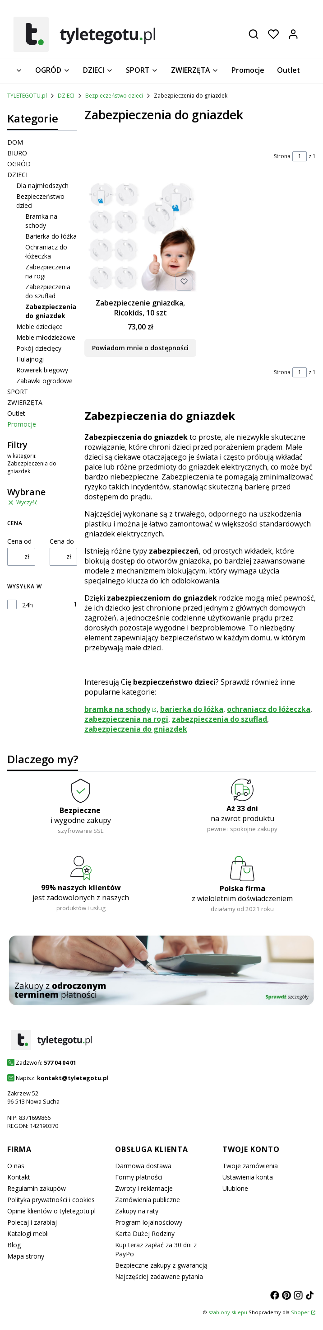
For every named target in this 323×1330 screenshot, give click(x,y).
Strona (282, 156)
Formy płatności (138, 1177)
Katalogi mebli (28, 1233)
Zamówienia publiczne (147, 1199)
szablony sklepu (227, 1312)
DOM (15, 142)
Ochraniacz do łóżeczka (46, 251)
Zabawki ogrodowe (44, 380)
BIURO (17, 153)
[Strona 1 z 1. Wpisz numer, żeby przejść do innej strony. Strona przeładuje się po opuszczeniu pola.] (299, 156)
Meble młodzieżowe (45, 337)
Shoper (300, 1312)
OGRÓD (19, 164)
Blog (14, 1245)
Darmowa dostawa (143, 1165)
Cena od (19, 541)
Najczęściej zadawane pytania (159, 1276)
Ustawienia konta (247, 1177)
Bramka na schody (41, 221)
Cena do (62, 541)
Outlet (16, 413)
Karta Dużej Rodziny (145, 1233)
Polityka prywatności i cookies (51, 1199)
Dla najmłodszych (42, 185)
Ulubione (235, 1188)
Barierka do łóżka (51, 236)
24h (27, 605)
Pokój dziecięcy (38, 348)
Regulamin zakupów (36, 1188)
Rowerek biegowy (42, 370)
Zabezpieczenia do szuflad (47, 291)
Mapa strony (25, 1256)
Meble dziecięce (39, 326)
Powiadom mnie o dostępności (140, 347)
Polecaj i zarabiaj (32, 1222)
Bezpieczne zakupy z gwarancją (161, 1265)
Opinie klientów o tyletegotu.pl (51, 1211)
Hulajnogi (30, 359)
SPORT (17, 391)
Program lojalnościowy (148, 1222)
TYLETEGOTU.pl (27, 95)
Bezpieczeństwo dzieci (114, 95)
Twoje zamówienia (250, 1165)
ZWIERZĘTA (24, 402)
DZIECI (66, 95)
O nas (15, 1165)
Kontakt (18, 1177)
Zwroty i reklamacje (144, 1188)
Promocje (21, 424)
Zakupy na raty (136, 1211)
